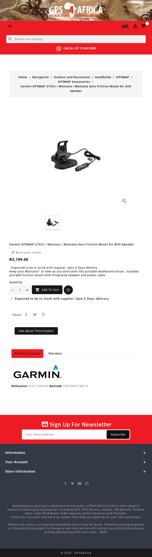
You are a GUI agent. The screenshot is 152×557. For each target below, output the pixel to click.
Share (26, 315)
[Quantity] (19, 290)
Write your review (26, 252)
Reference (19, 386)
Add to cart (47, 290)
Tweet (35, 315)
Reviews (55, 353)
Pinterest (44, 315)
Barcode (56, 386)
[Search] (76, 39)
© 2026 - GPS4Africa (76, 553)
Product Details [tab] (27, 353)
